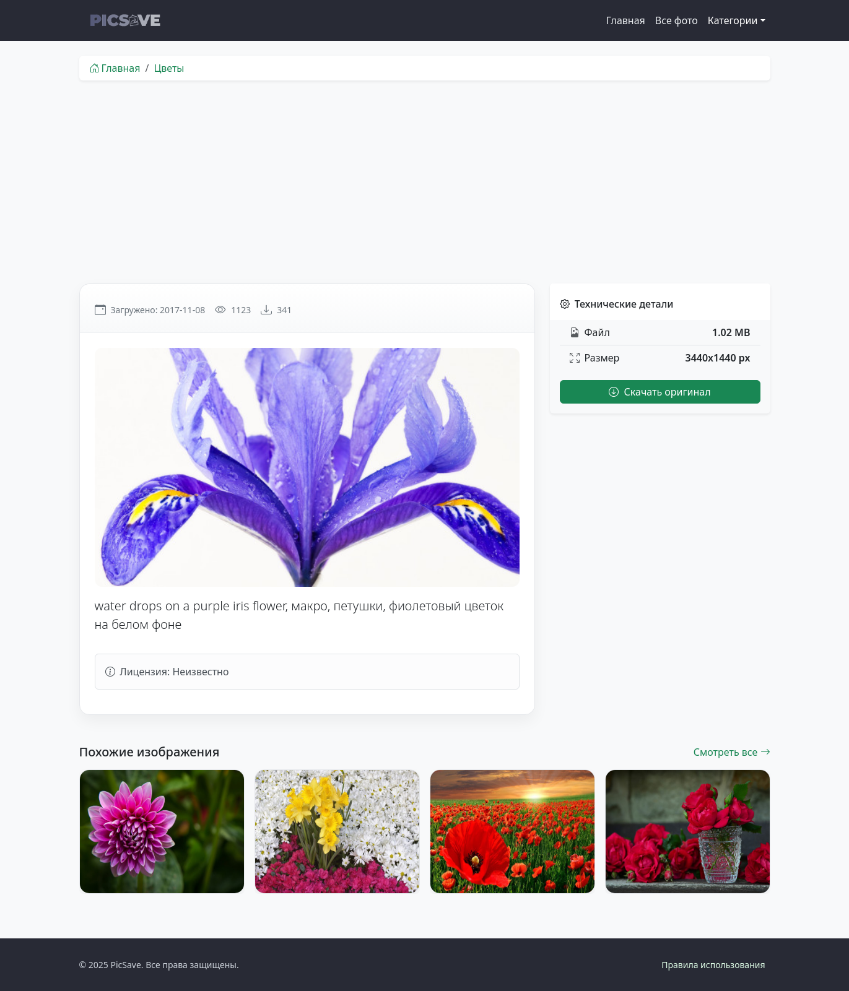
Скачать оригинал (659, 392)
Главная (625, 20)
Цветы (169, 68)
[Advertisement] (424, 182)
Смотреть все (732, 752)
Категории (733, 20)
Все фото (676, 20)
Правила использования (713, 965)
